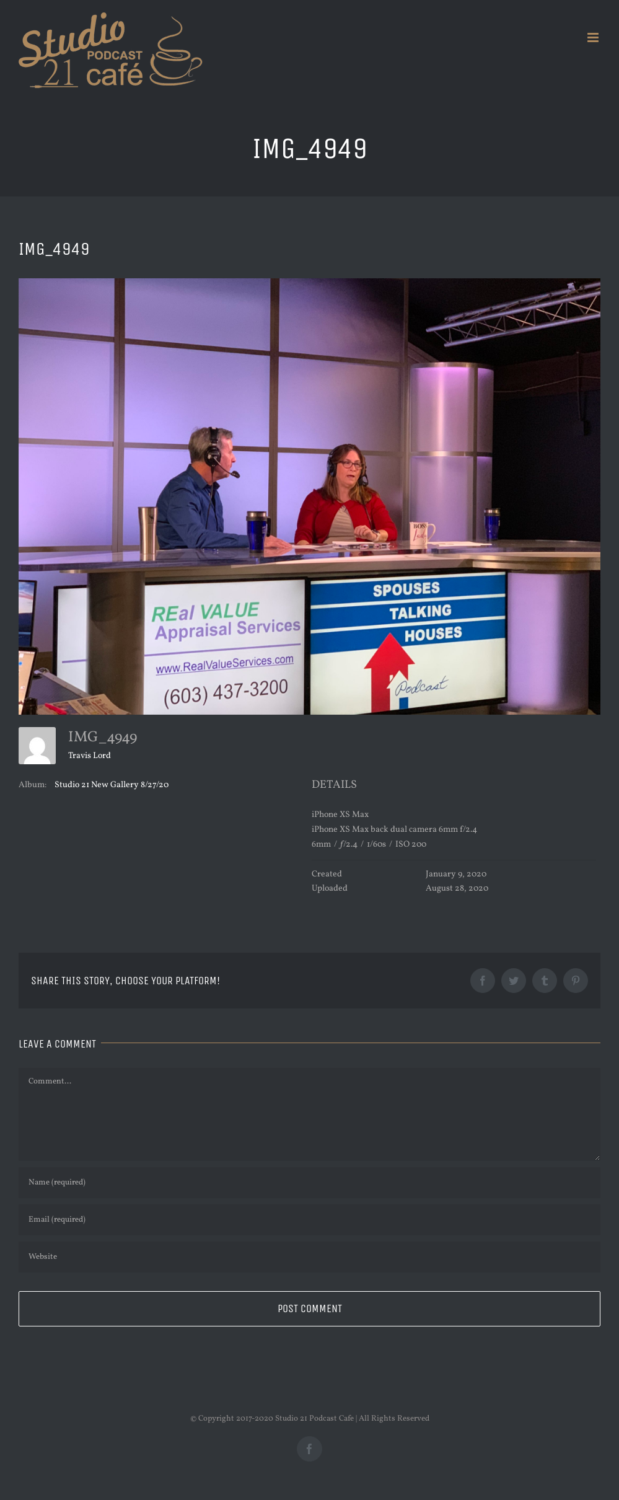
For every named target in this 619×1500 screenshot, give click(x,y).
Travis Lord (89, 756)
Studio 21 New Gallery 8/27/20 (112, 785)
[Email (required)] (309, 1219)
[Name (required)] (309, 1182)
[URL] (309, 1257)
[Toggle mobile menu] (593, 37)
